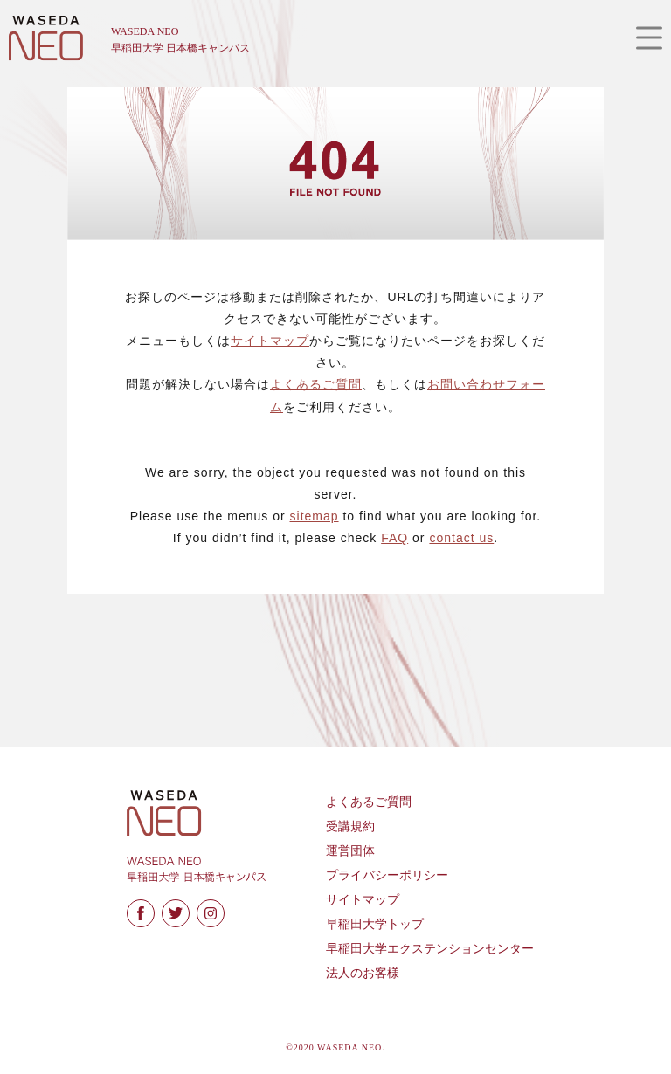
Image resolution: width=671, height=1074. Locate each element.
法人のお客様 (362, 973)
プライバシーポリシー (387, 875)
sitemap (314, 516)
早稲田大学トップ (375, 924)
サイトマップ (270, 341)
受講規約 (350, 826)
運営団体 (350, 850)
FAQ (394, 538)
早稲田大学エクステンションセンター (430, 948)
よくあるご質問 (316, 384)
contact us (461, 538)
